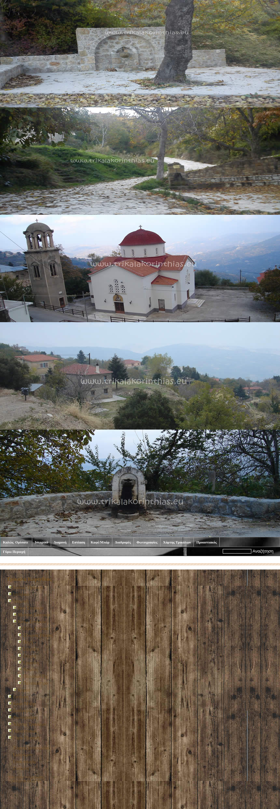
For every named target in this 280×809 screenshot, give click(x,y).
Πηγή (28, 642)
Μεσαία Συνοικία (34, 614)
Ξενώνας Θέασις (38, 635)
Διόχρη (29, 655)
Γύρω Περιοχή (14, 552)
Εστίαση (78, 542)
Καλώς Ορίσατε (16, 542)
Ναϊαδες (30, 669)
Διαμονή (60, 542)
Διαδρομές (123, 542)
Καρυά (24, 690)
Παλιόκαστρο (35, 683)
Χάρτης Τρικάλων (177, 542)
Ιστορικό (41, 542)
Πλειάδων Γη (35, 676)
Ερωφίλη (31, 662)
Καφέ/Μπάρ (100, 542)
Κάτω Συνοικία (77, 560)
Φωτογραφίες (147, 542)
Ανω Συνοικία (30, 608)
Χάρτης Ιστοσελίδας (31, 748)
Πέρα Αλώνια (35, 628)
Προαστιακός (206, 542)
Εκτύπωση (22, 754)
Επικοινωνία (24, 761)
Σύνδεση (21, 768)
